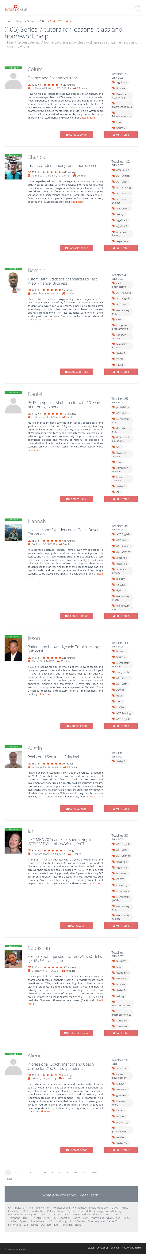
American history (119, 233)
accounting (120, 170)
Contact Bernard (77, 371)
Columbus (37, 293)
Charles (36, 156)
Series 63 (119, 1143)
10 (75, 1172)
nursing (118, 1116)
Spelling (12, 1221)
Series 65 (119, 1020)
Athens (36, 1078)
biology (118, 578)
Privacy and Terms (131, 1247)
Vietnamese (80, 1207)
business (119, 651)
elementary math (120, 311)
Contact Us (102, 1247)
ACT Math (119, 181)
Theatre (37, 1218)
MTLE (125, 1207)
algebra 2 (119, 226)
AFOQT (118, 214)
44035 (49, 661)
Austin (35, 748)
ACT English (120, 175)
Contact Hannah (76, 616)
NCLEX (118, 1110)
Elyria (35, 661)
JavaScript (13, 1211)
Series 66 (119, 1026)
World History (113, 1211)
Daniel (35, 393)
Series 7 (118, 128)
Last (9, 1178)
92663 (59, 854)
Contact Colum (76, 134)
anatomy (119, 1068)
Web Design (15, 1214)
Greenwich (38, 970)
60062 (54, 417)
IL (48, 417)
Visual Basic (64, 1214)
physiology (120, 1122)
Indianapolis (39, 767)
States (91, 1247)
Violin (76, 1214)
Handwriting (38, 1211)
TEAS (47, 1218)
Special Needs (39, 1221)
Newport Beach (40, 854)
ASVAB (118, 689)
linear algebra (117, 478)
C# (115, 492)
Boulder (36, 544)
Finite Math (85, 1211)
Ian (31, 830)
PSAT (117, 695)
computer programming (120, 327)
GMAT (117, 365)
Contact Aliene (76, 1150)
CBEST (118, 879)
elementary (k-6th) (120, 598)
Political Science (56, 1211)
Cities (43, 21)
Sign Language (96, 1221)
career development (119, 1076)
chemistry (120, 885)
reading (118, 1137)
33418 (65, 175)
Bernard (37, 270)
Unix (107, 1214)
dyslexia (118, 590)
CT (47, 970)
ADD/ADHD (120, 208)
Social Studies (77, 1221)
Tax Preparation (61, 1218)
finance (118, 88)
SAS (56, 1224)
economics (120, 891)
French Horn (43, 1207)
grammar (119, 1095)
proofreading (119, 1130)
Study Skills (97, 1218)
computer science (120, 336)
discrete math (118, 429)
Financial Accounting (119, 95)
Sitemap (115, 1247)
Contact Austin (76, 808)
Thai (31, 1207)
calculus (118, 584)
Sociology (61, 1221)
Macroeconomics (122, 105)
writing (118, 996)
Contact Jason (77, 726)
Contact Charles (76, 248)
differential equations (120, 439)
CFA (116, 122)
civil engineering (119, 285)
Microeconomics (121, 114)
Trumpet (117, 1214)
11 (84, 1172)
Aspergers (120, 241)
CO (44, 544)
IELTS (25, 1211)
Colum (35, 69)
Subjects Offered (26, 21)
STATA (110, 1218)
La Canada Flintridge (43, 88)
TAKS (85, 1218)
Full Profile (121, 134)
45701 (50, 1078)
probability (120, 407)
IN (49, 767)
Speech (24, 1221)
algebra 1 (119, 82)
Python (72, 1211)
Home (8, 21)
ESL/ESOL (119, 978)
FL (58, 175)
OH (47, 293)
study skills (120, 672)
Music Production (99, 1207)
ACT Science (121, 193)
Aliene (35, 1055)
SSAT (117, 701)
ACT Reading (121, 187)
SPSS (127, 1218)
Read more (88, 117)
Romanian (67, 1224)
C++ (116, 319)
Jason (34, 638)
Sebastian (39, 947)
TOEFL (118, 359)
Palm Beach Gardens (44, 175)
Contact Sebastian (77, 1033)
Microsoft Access (119, 345)
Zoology (98, 1211)
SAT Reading (31, 1224)
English (118, 1083)
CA (58, 88)
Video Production (92, 1214)
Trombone (14, 1218)
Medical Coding (62, 1207)
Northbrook (38, 417)
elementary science (120, 664)
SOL (51, 1221)
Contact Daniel (76, 499)
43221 (54, 293)
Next (94, 1172)
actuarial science (119, 201)
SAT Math (46, 1224)
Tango (76, 1218)
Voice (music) (31, 1214)
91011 (65, 88)
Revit (78, 1224)
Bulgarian (20, 1207)
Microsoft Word (119, 1102)
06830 (54, 970)
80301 (51, 544)
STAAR (115, 1207)
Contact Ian (76, 925)
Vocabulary (48, 1214)
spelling (118, 707)
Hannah (37, 521)
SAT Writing (14, 1224)
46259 (55, 767)
